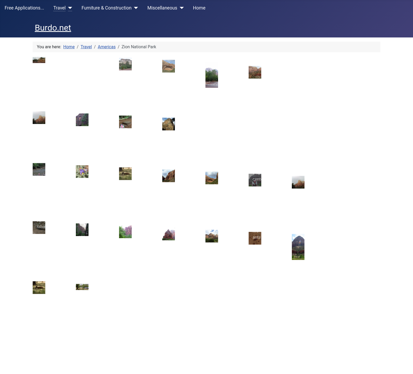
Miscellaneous (162, 8)
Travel (59, 8)
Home (199, 8)
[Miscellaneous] (180, 7)
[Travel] (69, 7)
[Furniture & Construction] (135, 7)
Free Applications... (24, 8)
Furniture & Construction (106, 8)
